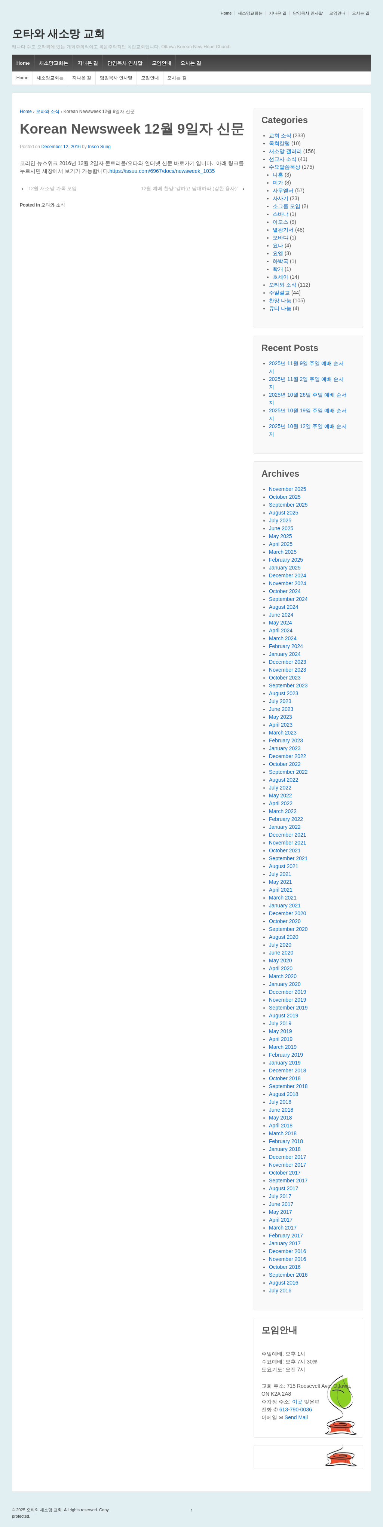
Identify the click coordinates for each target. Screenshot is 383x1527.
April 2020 (280, 968)
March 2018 (283, 1133)
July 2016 (280, 1291)
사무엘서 (283, 190)
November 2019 (287, 1000)
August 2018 (283, 1094)
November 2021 (287, 843)
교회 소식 (280, 135)
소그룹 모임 (286, 206)
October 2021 (285, 850)
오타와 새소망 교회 (58, 34)
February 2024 (286, 646)
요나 (278, 245)
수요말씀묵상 (284, 167)
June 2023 (281, 709)
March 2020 (283, 976)
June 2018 (281, 1110)
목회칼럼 (279, 143)
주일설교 (279, 293)
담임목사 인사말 (308, 13)
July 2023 (280, 701)
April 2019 (280, 1039)
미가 (278, 183)
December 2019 (287, 992)
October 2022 (285, 764)
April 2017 (280, 1220)
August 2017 (283, 1188)
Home (226, 13)
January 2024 (285, 654)
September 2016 (288, 1275)
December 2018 (287, 1071)
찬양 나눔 (280, 300)
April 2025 (280, 544)
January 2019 (285, 1063)
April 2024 (280, 630)
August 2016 (283, 1283)
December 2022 (287, 756)
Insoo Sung (99, 146)
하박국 (280, 261)
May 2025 (280, 536)
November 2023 (287, 670)
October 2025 (285, 497)
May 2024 (280, 623)
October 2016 (285, 1267)
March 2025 (283, 552)
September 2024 (288, 599)
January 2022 (285, 827)
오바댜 (280, 238)
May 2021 (280, 882)
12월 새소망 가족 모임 (52, 188)
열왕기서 (283, 230)
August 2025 (283, 513)
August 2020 (283, 937)
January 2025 (285, 568)
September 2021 (288, 858)
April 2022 (280, 803)
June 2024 (281, 615)
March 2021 (283, 898)
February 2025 (286, 560)
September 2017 (288, 1181)
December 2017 (287, 1157)
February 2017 (286, 1236)
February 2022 (286, 819)
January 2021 (285, 905)
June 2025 (281, 528)
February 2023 (286, 740)
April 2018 (280, 1126)
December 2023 (287, 662)
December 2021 (287, 835)
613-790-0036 (295, 1410)
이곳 (297, 1402)
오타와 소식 (47, 111)
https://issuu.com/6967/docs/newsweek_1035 (162, 171)
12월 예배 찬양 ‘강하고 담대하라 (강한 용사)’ (189, 188)
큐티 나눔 (280, 308)
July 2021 (280, 874)
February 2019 (286, 1055)
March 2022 (283, 811)
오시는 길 (361, 13)
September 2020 (288, 929)
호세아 (280, 277)
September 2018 (288, 1086)
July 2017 (280, 1196)
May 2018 (280, 1118)
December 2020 (287, 913)
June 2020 (281, 953)
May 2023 (280, 717)
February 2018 (286, 1141)
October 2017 (285, 1173)
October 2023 (285, 678)
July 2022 (280, 788)
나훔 (278, 175)
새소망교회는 (250, 13)
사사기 (280, 198)
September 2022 (288, 772)
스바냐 (280, 214)
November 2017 (287, 1165)
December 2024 (287, 575)
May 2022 (280, 795)
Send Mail (296, 1417)
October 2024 (285, 591)
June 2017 (281, 1204)
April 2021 (280, 890)
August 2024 (283, 607)
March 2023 (283, 733)
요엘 (278, 253)
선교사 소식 (283, 159)
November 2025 (287, 489)
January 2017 (285, 1243)
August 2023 (283, 693)
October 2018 (285, 1078)
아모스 (280, 222)
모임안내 (337, 13)
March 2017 (283, 1228)
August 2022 (283, 780)
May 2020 (280, 960)
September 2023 (288, 685)
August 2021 (283, 866)
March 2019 (283, 1047)
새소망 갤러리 (285, 151)
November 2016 (287, 1259)
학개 (278, 269)
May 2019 (280, 1031)
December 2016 (287, 1251)
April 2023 (280, 725)
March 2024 (283, 638)
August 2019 (283, 1015)
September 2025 (288, 505)
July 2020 (280, 945)
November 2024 (287, 583)
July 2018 (280, 1102)
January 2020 (285, 984)
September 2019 (288, 1008)
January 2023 (285, 748)
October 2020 (285, 921)
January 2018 (285, 1149)
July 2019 (280, 1023)
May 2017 (280, 1212)
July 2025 (280, 520)
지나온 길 (278, 13)
